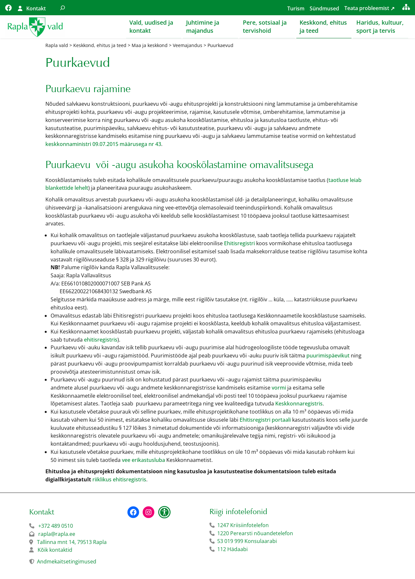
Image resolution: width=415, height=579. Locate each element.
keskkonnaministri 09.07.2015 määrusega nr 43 (103, 144)
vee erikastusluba (143, 460)
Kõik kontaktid (55, 550)
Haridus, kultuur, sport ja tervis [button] (380, 26)
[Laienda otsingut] (62, 8)
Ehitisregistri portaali (265, 420)
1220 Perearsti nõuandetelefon (255, 533)
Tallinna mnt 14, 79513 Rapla (72, 542)
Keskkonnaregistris (299, 403)
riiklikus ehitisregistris (119, 479)
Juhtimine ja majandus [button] (202, 26)
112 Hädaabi (232, 549)
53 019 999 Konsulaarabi (247, 541)
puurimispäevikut (328, 355)
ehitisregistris (100, 340)
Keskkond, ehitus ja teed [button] (323, 26)
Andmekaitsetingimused (66, 561)
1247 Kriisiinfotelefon (243, 525)
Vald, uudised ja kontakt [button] (151, 26)
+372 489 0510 (55, 526)
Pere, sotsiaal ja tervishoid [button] (265, 26)
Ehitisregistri (239, 243)
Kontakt (36, 8)
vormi (279, 388)
